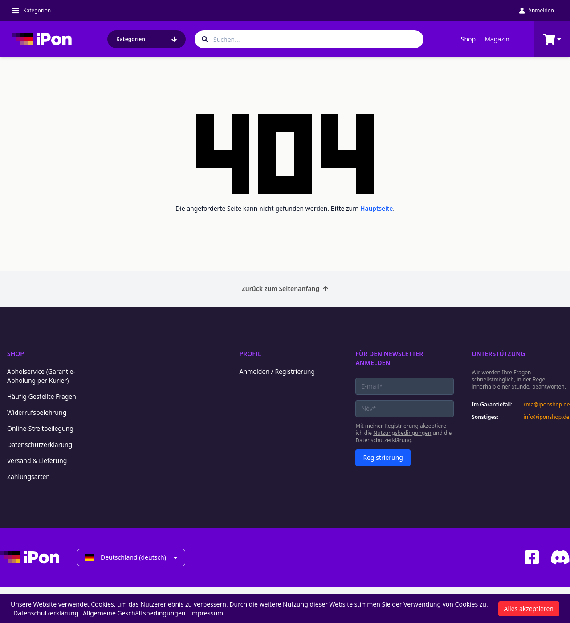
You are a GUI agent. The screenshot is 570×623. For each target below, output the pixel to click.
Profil (250, 353)
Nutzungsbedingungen (402, 433)
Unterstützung (498, 353)
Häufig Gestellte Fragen (41, 396)
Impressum (206, 613)
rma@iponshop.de (547, 404)
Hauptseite (376, 208)
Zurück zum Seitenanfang (285, 288)
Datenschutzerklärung (39, 444)
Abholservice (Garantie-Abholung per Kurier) (41, 376)
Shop (468, 39)
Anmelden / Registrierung (277, 371)
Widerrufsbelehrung (36, 412)
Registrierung (383, 457)
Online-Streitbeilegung (40, 428)
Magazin (496, 39)
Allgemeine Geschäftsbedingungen (134, 613)
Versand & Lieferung (37, 460)
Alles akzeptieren (529, 608)
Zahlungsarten (28, 476)
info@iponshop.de (547, 417)
